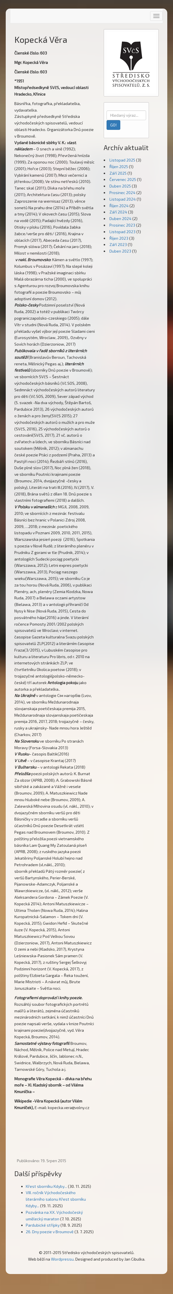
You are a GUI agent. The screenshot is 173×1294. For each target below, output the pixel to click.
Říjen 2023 (118, 238)
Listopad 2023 (122, 231)
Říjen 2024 (119, 205)
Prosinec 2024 (122, 192)
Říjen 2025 (118, 166)
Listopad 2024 (122, 199)
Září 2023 (118, 244)
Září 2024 (118, 211)
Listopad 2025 (122, 160)
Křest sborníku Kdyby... (46, 1186)
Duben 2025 (120, 186)
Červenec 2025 (122, 179)
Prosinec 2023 (122, 225)
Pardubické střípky (43, 1225)
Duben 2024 (120, 218)
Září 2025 (118, 173)
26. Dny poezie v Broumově (50, 1231)
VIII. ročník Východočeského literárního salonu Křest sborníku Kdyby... (56, 1199)
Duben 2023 (120, 251)
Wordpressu (62, 1259)
